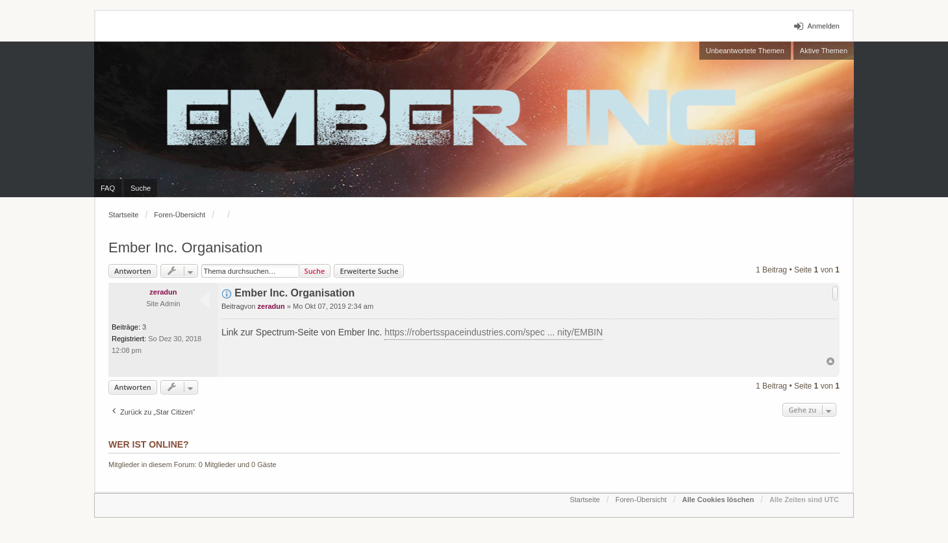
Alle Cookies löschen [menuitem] (718, 499)
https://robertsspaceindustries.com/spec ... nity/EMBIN (493, 332)
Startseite (123, 215)
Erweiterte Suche (369, 271)
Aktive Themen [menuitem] (823, 50)
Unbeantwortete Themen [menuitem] (745, 50)
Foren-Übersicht (179, 215)
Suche (315, 271)
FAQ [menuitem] (108, 188)
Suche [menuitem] (141, 188)
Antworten (132, 271)
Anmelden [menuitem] (823, 26)
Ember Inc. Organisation (185, 247)
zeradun (163, 292)
